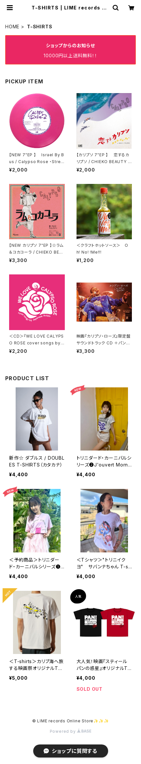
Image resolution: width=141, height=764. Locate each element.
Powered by (71, 731)
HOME (12, 26)
